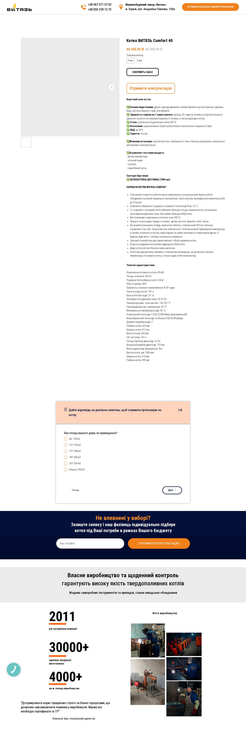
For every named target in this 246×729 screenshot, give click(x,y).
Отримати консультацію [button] (151, 88)
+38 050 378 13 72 (201, 11)
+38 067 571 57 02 (201, 7)
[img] (223, 10)
